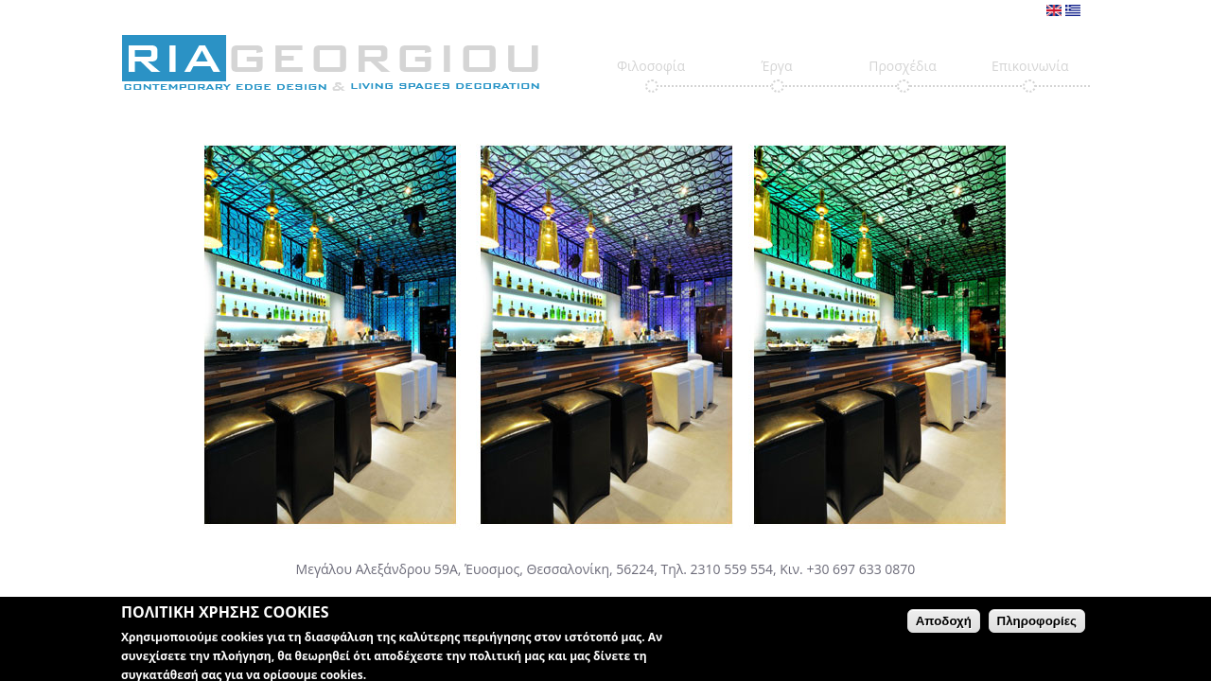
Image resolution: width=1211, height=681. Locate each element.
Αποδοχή (944, 624)
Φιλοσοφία (651, 66)
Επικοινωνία (1030, 66)
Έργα (776, 66)
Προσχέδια (903, 66)
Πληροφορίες (1037, 624)
